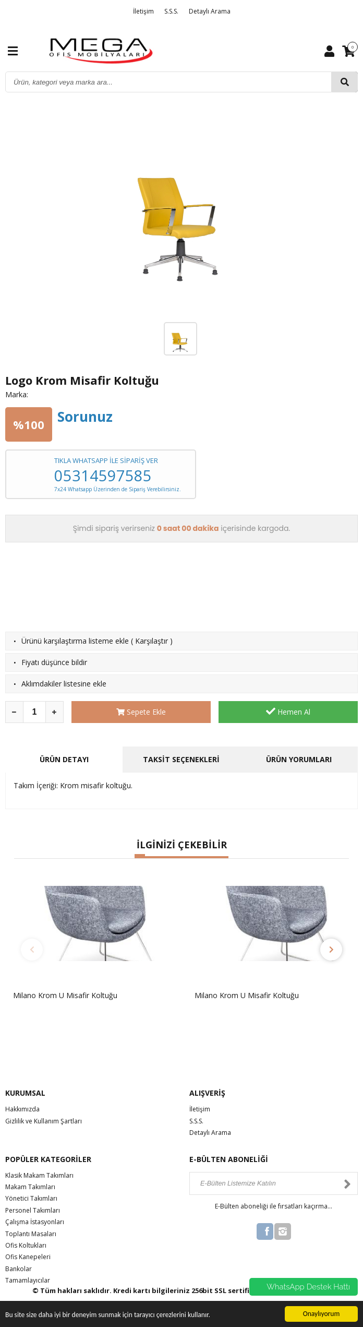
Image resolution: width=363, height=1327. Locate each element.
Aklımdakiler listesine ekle (63, 684)
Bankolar (18, 1268)
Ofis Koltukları (25, 1245)
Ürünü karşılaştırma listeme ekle (75, 641)
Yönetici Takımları (31, 1198)
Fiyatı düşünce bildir (54, 662)
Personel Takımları (32, 1210)
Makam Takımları (30, 1186)
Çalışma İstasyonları (34, 1221)
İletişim (143, 11)
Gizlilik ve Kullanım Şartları (43, 1121)
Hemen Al (288, 711)
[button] (140, 856)
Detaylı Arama (210, 11)
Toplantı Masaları (30, 1233)
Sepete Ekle (141, 712)
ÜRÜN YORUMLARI (299, 759)
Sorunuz (85, 416)
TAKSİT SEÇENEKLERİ (181, 759)
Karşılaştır (151, 641)
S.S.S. (171, 11)
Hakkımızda (22, 1109)
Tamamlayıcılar (27, 1280)
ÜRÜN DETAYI (64, 759)
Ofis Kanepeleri (28, 1256)
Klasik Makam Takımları (39, 1175)
